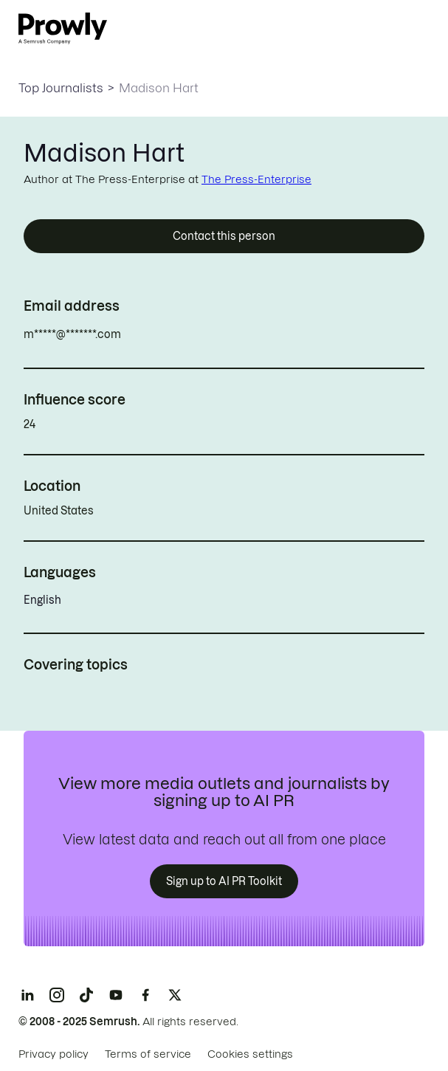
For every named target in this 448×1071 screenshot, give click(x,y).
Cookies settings (250, 1054)
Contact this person (224, 236)
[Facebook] (145, 995)
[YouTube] (116, 995)
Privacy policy (53, 1054)
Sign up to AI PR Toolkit (224, 881)
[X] (175, 995)
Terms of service (148, 1054)
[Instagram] (57, 995)
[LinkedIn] (27, 995)
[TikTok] (86, 995)
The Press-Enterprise (256, 179)
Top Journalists (60, 87)
